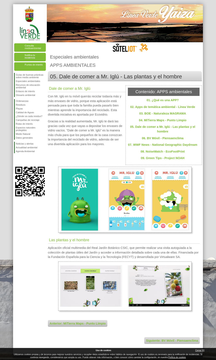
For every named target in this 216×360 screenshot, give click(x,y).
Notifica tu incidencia (30, 56)
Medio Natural (23, 134)
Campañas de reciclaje (27, 120)
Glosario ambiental (25, 95)
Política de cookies (177, 357)
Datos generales (24, 137)
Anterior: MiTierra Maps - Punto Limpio (78, 323)
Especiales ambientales (28, 81)
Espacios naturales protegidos (25, 128)
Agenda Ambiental (25, 151)
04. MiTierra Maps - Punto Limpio (162, 120)
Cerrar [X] (199, 350)
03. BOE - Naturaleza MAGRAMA (162, 113)
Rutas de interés (24, 124)
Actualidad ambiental (26, 147)
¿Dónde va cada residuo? (29, 116)
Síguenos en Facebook (16, 159)
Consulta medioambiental (33, 46)
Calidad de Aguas (25, 112)
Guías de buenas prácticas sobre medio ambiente (29, 76)
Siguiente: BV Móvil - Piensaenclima (172, 340)
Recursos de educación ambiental (28, 86)
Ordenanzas (22, 101)
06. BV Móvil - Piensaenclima (163, 138)
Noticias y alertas (25, 143)
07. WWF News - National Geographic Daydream (162, 144)
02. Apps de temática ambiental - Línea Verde (162, 107)
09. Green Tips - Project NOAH (163, 158)
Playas (19, 108)
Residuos (21, 105)
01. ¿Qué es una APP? (163, 100)
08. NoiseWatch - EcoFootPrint (163, 151)
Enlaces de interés (25, 91)
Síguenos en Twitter (23, 159)
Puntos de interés (34, 64)
